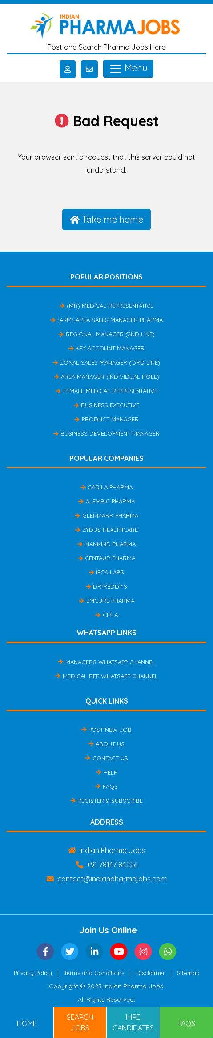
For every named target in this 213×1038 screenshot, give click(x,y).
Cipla (106, 614)
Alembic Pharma (106, 501)
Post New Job (106, 729)
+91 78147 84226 (106, 864)
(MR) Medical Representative (106, 305)
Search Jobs (80, 1022)
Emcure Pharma (106, 600)
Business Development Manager (106, 433)
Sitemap (188, 972)
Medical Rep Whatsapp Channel (106, 676)
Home (27, 1023)
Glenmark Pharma (106, 515)
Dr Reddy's (106, 586)
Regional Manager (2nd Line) (106, 334)
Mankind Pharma (106, 543)
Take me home (107, 219)
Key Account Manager (106, 348)
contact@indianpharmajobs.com (107, 878)
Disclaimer (150, 972)
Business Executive (106, 405)
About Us (106, 743)
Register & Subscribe (106, 800)
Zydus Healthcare (106, 529)
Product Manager (106, 419)
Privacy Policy (33, 972)
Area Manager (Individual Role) (106, 376)
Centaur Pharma (106, 558)
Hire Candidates (133, 1022)
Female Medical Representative (106, 390)
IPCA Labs (106, 572)
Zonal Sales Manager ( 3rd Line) (106, 362)
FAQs (106, 786)
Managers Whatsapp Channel (106, 661)
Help (106, 772)
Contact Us (106, 758)
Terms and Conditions (94, 972)
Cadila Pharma (106, 487)
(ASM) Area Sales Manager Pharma (106, 319)
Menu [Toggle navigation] (128, 68)
